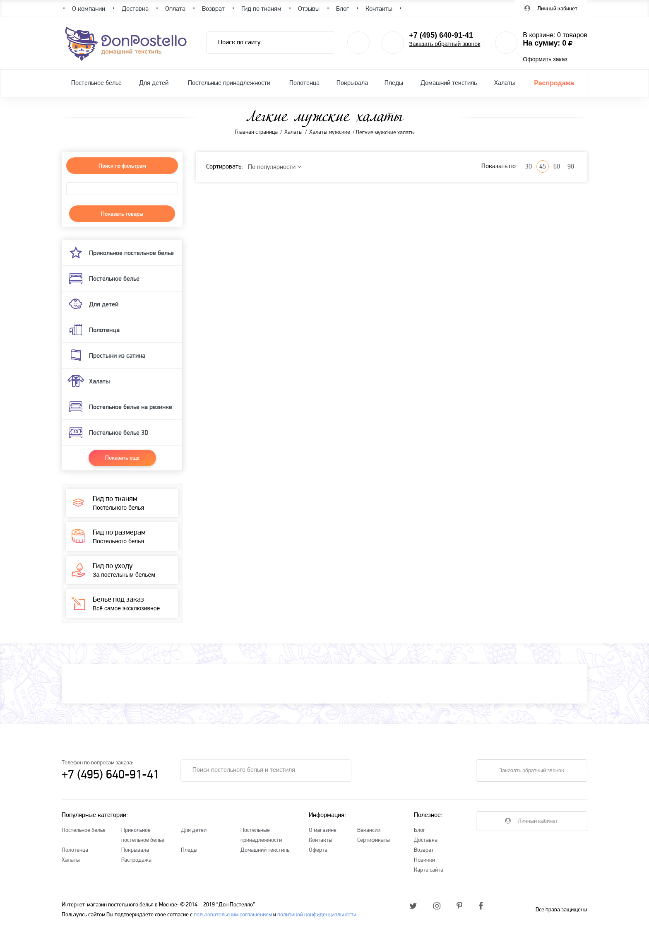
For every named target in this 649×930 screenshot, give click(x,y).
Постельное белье (96, 83)
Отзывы (309, 9)
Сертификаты (373, 840)
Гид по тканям (261, 9)
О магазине (323, 830)
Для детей (153, 83)
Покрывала (352, 83)
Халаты (504, 83)
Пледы (394, 83)
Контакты (320, 840)
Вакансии (368, 830)
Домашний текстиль (449, 83)
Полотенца (304, 83)
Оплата (175, 9)
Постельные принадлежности (229, 83)
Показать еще (122, 457)
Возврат (424, 850)
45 (542, 167)
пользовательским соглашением (233, 915)
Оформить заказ (545, 59)
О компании (88, 9)
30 (528, 167)
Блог (419, 830)
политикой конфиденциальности (316, 915)
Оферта (318, 850)
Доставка (425, 840)
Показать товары (122, 213)
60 (556, 167)
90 (570, 167)
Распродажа (554, 83)
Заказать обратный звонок (444, 44)
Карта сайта (428, 870)
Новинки (424, 860)
